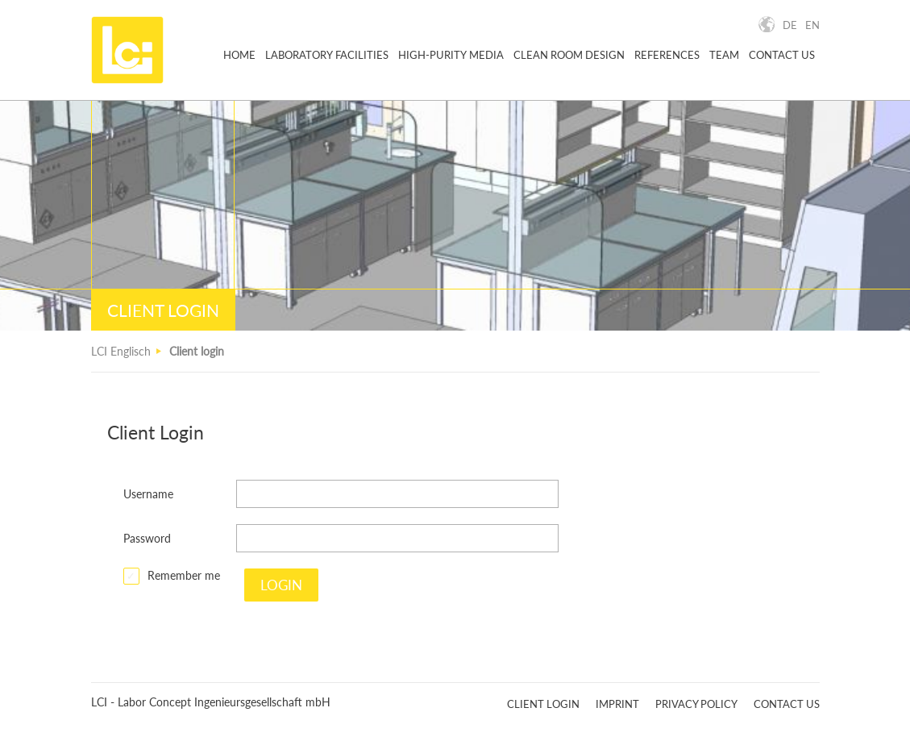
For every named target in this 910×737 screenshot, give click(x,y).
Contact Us (782, 55)
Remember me (184, 575)
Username (148, 494)
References (667, 55)
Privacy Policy (696, 703)
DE (790, 25)
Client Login (543, 703)
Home (239, 55)
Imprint (617, 703)
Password (147, 538)
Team (724, 55)
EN (812, 25)
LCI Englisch (121, 351)
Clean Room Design (569, 55)
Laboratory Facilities (327, 55)
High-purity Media (451, 55)
